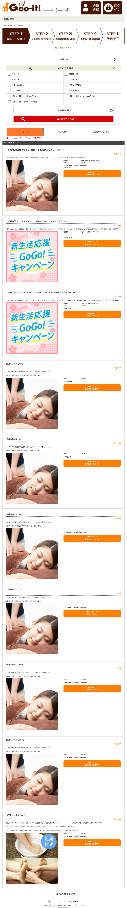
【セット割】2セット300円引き (24, 96)
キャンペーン (17, 74)
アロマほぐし (17, 91)
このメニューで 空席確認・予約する (92, 173)
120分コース (74, 79)
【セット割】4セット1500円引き (25, 102)
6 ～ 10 (68, 901)
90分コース (16, 79)
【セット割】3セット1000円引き (82, 96)
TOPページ (47, 906)
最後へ (75, 901)
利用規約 (57, 906)
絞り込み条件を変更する (66, 894)
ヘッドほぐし (74, 91)
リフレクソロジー (76, 85)
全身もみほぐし (18, 85)
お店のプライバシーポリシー (72, 906)
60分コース (73, 74)
